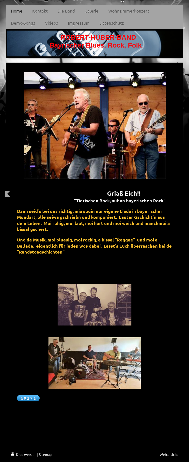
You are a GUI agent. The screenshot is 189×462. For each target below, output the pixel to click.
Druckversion (24, 454)
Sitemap (45, 454)
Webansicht (169, 454)
